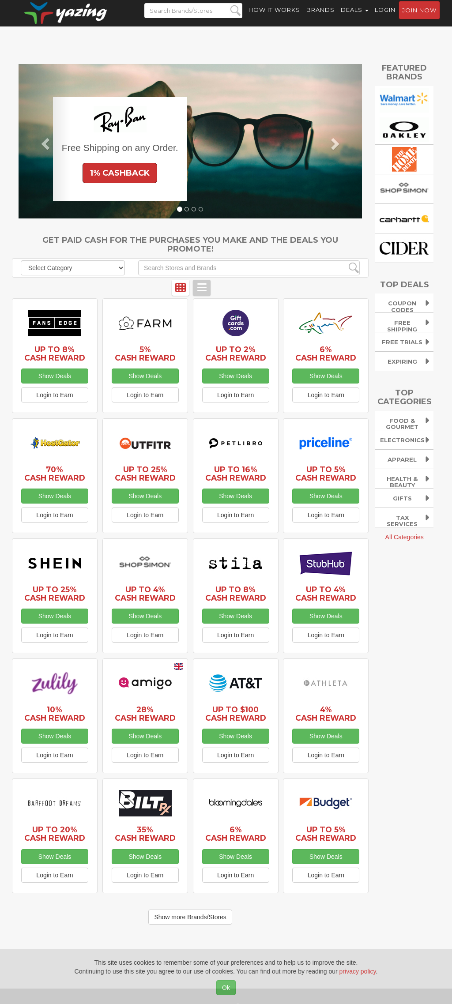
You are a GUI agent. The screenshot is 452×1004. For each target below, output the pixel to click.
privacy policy (357, 971)
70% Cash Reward (54, 473)
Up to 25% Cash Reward (145, 473)
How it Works (274, 17)
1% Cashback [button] (120, 173)
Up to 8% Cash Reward (54, 353)
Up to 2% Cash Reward (235, 353)
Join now (419, 18)
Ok (226, 987)
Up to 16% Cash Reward (235, 473)
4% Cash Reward (325, 713)
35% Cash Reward (145, 833)
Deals (355, 17)
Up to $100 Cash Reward (235, 713)
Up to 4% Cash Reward (145, 593)
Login (385, 17)
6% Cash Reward (325, 353)
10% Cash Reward (54, 713)
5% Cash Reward (145, 353)
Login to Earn (54, 395)
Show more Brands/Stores (190, 917)
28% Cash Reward (145, 713)
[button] (44, 141)
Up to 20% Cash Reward (54, 833)
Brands (320, 17)
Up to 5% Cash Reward (325, 473)
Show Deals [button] (55, 376)
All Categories (404, 537)
